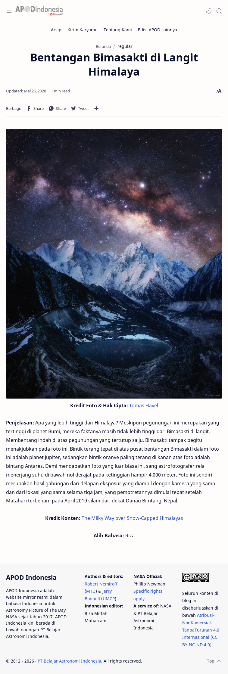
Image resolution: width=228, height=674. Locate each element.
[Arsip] (56, 29)
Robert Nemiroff (101, 584)
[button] (208, 10)
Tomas (136, 405)
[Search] (218, 10)
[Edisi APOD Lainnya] (157, 29)
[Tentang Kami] (118, 29)
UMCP (109, 598)
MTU (90, 591)
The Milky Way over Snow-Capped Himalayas (132, 518)
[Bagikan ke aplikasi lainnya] (96, 108)
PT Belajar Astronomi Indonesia (69, 661)
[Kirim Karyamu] (82, 29)
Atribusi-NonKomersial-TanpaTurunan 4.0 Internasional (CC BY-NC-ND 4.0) (200, 630)
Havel (151, 405)
